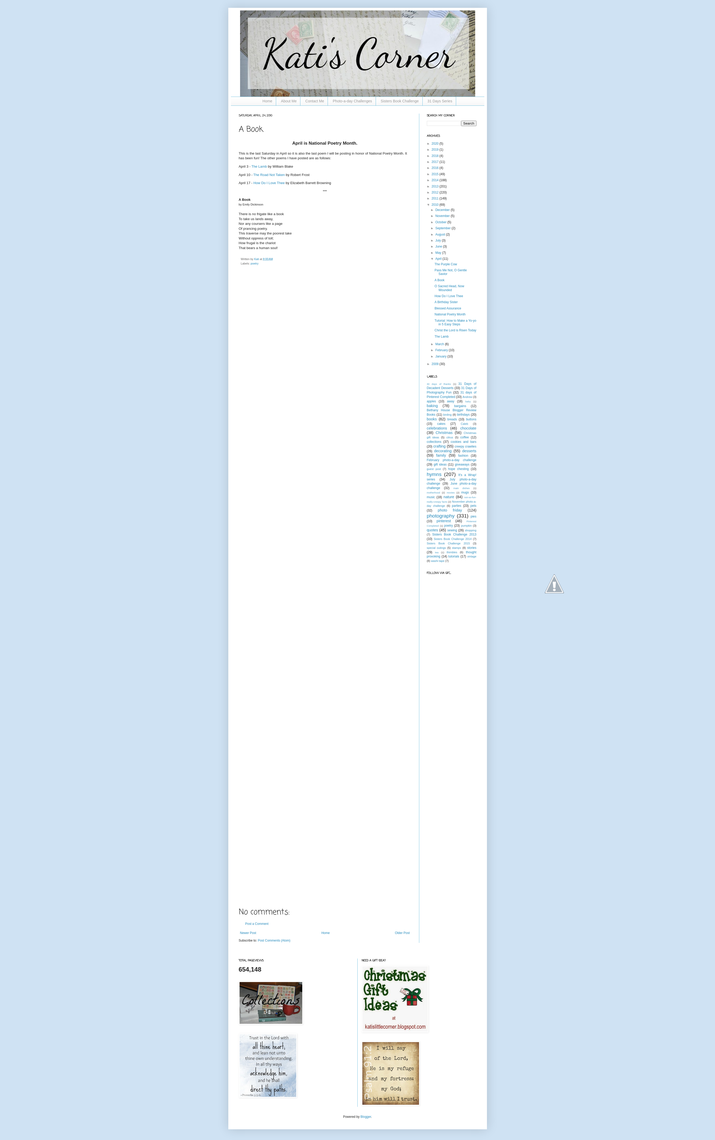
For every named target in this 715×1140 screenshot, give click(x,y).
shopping (470, 530)
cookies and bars (463, 442)
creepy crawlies (465, 446)
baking (432, 406)
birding (447, 414)
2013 (435, 186)
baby (468, 401)
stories (471, 548)
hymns (434, 474)
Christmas (444, 433)
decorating (443, 451)
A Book (439, 280)
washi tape (438, 560)
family (441, 455)
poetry (254, 263)
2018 (435, 156)
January (441, 356)
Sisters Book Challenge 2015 (448, 543)
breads (452, 419)
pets (473, 506)
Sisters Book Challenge (400, 101)
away (450, 401)
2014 (435, 180)
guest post (434, 469)
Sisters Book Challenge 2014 (453, 538)
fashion (463, 455)
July (438, 240)
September (443, 228)
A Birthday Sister (446, 302)
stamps (456, 547)
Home (267, 101)
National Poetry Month (450, 314)
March (440, 344)
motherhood (433, 492)
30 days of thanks (439, 384)
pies (473, 516)
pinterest (444, 521)
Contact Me (314, 101)
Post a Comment (257, 924)
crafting (439, 446)
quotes (432, 530)
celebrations (437, 428)
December (443, 210)
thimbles (452, 552)
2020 (435, 143)
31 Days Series (439, 101)
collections (434, 442)
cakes (441, 424)
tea (436, 552)
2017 (435, 162)
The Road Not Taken (269, 175)
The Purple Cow (445, 264)
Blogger (366, 1117)
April (438, 259)
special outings (436, 547)
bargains (460, 406)
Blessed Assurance (447, 308)
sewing (452, 530)
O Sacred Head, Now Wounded (449, 288)
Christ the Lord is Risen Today (455, 330)
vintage (471, 556)
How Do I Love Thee (269, 183)
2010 (435, 205)
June (439, 246)
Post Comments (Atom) (274, 940)
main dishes (461, 488)
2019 (435, 149)
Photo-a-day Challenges (352, 101)
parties (456, 506)
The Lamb (259, 166)
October (441, 222)
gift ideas (440, 464)
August (440, 234)
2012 (435, 192)
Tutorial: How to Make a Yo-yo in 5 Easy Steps (455, 322)
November (443, 216)
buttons (471, 419)
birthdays (463, 414)
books (432, 419)
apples (431, 401)
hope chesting (458, 469)
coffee (464, 437)
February (442, 350)
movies (451, 492)
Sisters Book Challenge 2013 (454, 534)
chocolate (468, 428)
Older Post (402, 933)
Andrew (467, 396)
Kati (257, 259)
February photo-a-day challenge (451, 460)
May (438, 253)
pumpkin (466, 525)
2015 (435, 174)
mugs (465, 492)
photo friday (450, 510)
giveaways (462, 464)
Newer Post (248, 933)
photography (441, 516)
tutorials (453, 556)
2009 (435, 364)
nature (449, 497)
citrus (449, 437)
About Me (289, 101)
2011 (435, 198)
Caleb (464, 423)
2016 (435, 168)
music (431, 497)
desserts (469, 451)
